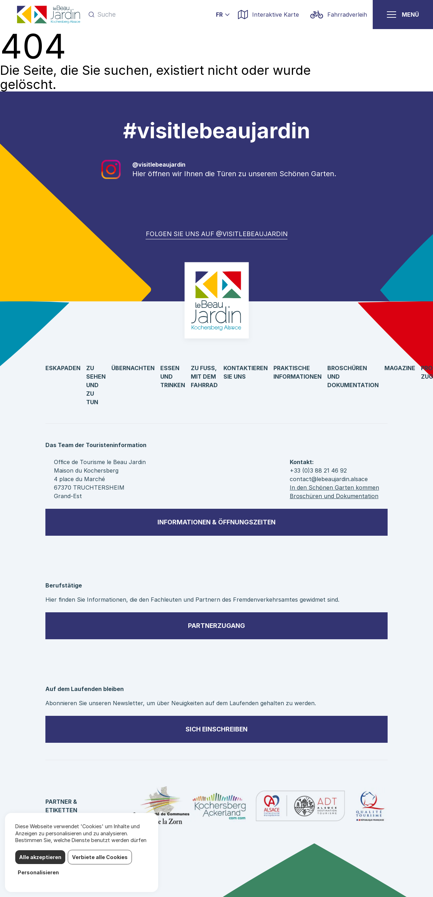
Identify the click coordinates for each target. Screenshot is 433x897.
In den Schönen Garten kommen (334, 487)
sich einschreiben (216, 729)
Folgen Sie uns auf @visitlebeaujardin (217, 234)
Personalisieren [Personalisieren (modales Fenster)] (38, 872)
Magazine (399, 368)
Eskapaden (63, 368)
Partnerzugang (216, 625)
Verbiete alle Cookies (100, 857)
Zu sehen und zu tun (96, 385)
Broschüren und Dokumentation (334, 496)
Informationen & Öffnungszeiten (216, 522)
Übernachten (133, 368)
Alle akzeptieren (40, 857)
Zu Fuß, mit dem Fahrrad (204, 376)
